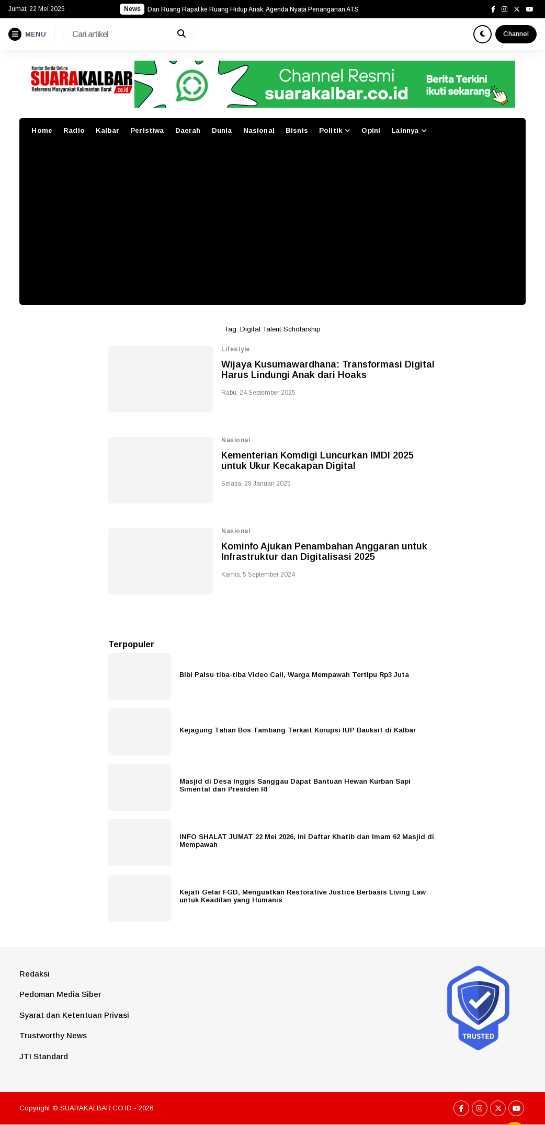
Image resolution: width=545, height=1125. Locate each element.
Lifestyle (235, 349)
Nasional (259, 130)
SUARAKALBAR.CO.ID (96, 1108)
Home (41, 130)
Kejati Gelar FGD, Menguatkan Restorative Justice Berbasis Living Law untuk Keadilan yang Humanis (302, 896)
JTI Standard (43, 1056)
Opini (370, 130)
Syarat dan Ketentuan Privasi (74, 1015)
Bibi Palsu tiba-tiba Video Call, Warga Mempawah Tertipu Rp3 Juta (294, 675)
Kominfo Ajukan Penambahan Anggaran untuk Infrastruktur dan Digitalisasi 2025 (324, 552)
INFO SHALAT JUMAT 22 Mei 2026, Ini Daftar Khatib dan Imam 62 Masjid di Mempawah (306, 840)
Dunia (222, 130)
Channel (516, 34)
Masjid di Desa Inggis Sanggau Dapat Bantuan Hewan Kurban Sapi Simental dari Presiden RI (295, 785)
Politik (330, 130)
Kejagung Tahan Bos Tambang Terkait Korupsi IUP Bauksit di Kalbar (297, 730)
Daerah (188, 130)
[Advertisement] (272, 226)
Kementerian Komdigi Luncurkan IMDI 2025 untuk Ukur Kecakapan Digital (317, 461)
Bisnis (297, 130)
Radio (74, 130)
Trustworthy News (53, 1035)
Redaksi (34, 973)
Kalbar (107, 130)
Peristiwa (147, 130)
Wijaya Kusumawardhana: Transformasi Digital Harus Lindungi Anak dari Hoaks (328, 370)
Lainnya (404, 130)
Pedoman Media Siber (60, 994)
